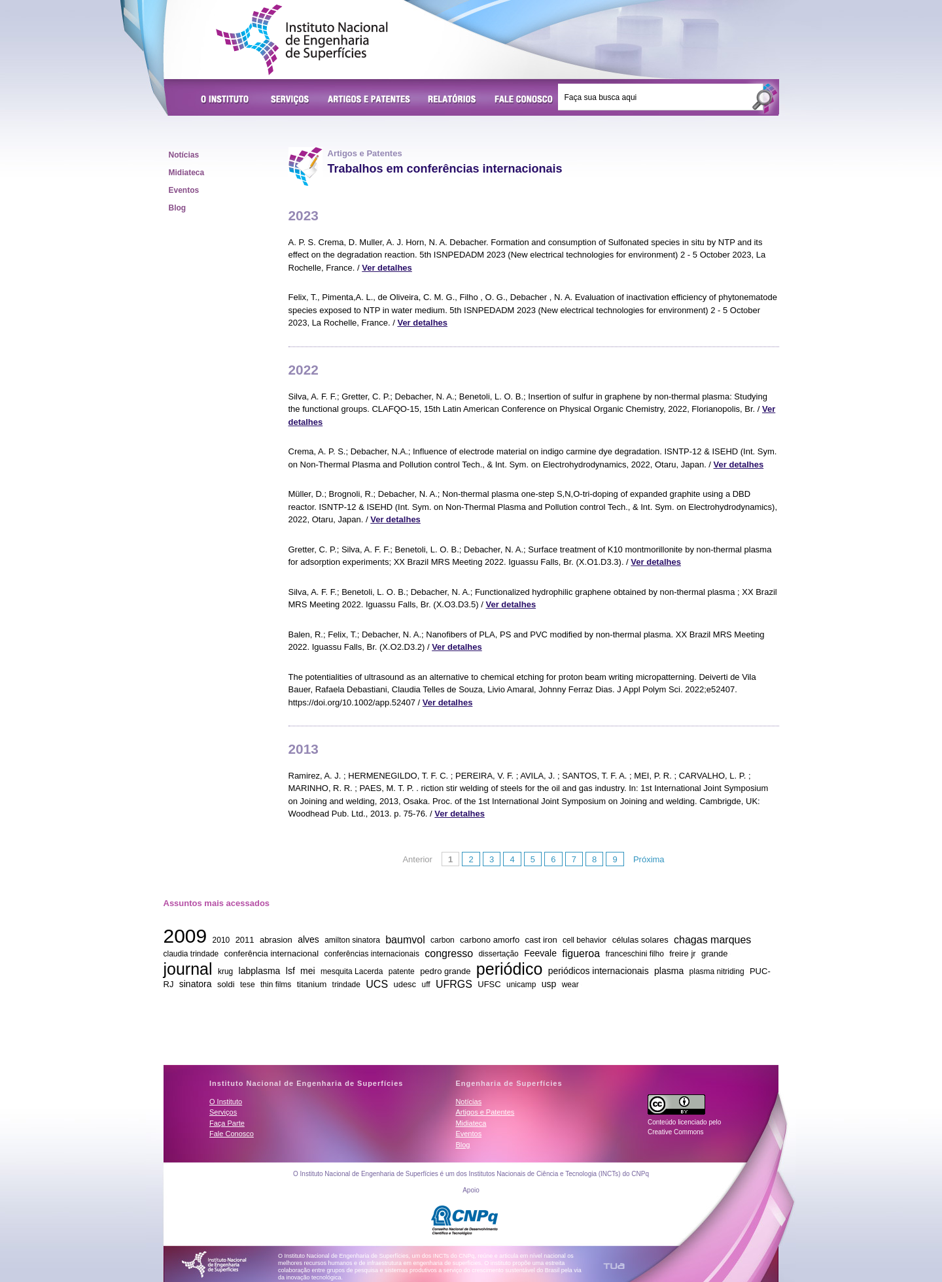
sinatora (195, 984)
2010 (221, 940)
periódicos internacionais (598, 971)
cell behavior (584, 940)
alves (308, 939)
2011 (245, 940)
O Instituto (227, 100)
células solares (640, 940)
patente (402, 971)
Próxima (649, 859)
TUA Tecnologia (614, 1266)
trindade (346, 984)
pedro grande (445, 971)
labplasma (260, 971)
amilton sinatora (352, 940)
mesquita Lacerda (352, 971)
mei (307, 971)
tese (247, 984)
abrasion (276, 940)
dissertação (498, 953)
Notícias (184, 155)
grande (714, 953)
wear (570, 984)
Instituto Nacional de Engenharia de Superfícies (302, 40)
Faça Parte (227, 1123)
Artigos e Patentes (369, 100)
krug (225, 971)
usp (549, 984)
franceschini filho (634, 953)
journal (188, 968)
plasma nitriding (716, 971)
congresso (449, 952)
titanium (312, 984)
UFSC (489, 984)
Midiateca (187, 172)
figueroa (581, 952)
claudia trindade (191, 953)
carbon (442, 940)
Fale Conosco (524, 100)
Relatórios (452, 100)
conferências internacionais (371, 953)
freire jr (682, 953)
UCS (377, 983)
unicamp (521, 984)
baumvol (405, 939)
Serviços (290, 100)
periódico (509, 968)
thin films (275, 984)
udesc (404, 984)
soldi (226, 984)
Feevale (540, 953)
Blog (177, 207)
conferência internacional (271, 953)
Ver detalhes (387, 268)
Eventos (184, 190)
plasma (669, 971)
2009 (185, 936)
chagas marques (712, 939)
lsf (290, 971)
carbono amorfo (489, 940)
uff (425, 984)
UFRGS (454, 983)
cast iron (541, 940)
